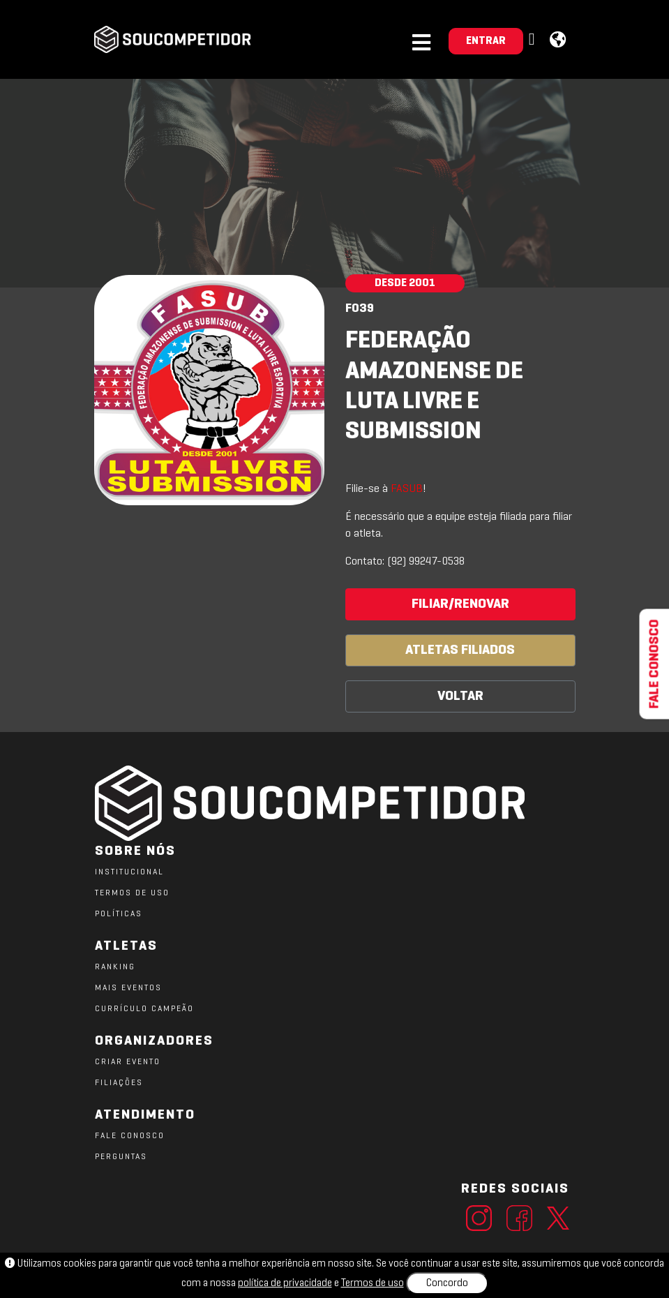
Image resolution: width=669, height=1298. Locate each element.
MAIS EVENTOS (128, 988)
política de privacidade (285, 1283)
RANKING (115, 967)
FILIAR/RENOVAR (460, 604)
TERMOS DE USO (132, 893)
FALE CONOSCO (130, 1136)
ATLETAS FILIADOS (460, 650)
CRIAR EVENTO (127, 1062)
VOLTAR (460, 696)
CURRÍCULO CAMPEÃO (144, 1009)
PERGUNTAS (121, 1157)
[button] (533, 40)
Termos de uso (372, 1283)
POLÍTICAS (118, 914)
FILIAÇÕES (119, 1083)
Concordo (447, 1283)
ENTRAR (486, 41)
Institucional (129, 872)
